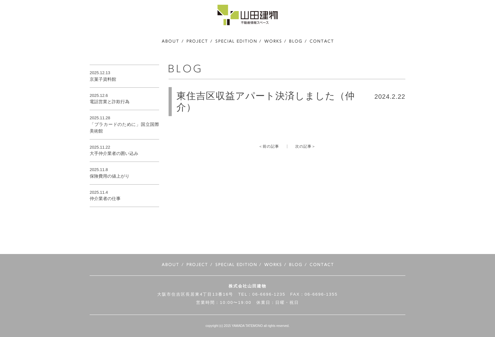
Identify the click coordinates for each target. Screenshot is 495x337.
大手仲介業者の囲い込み (114, 153)
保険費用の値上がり (109, 176)
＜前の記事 (269, 146)
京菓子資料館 (103, 79)
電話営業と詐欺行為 (109, 101)
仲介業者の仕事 (105, 198)
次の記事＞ (305, 146)
